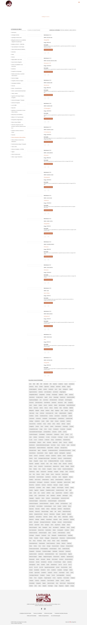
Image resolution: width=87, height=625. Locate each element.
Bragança (57, 410)
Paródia (30, 538)
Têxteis (30, 577)
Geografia (56, 471)
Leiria (48, 495)
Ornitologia (31, 535)
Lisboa (43, 498)
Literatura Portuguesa (15, 102)
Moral (42, 524)
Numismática (48, 530)
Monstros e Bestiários (67, 522)
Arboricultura (31, 397)
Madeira (43, 508)
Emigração (44, 450)
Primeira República (44, 548)
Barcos (30, 407)
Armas (50, 397)
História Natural (32, 482)
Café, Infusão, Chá (49, 413)
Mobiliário (42, 519)
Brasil (62, 410)
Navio (50, 527)
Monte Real (37, 524)
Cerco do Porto (32, 423)
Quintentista (40, 554)
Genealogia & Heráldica (16, 83)
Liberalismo (53, 495)
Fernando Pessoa (48, 466)
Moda (60, 519)
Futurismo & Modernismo (68, 469)
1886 (38, 384)
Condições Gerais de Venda (25, 613)
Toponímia (59, 577)
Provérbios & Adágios (47, 551)
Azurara (45, 405)
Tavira (67, 572)
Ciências (63, 423)
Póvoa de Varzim (55, 546)
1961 (41, 384)
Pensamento (62, 538)
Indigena (48, 487)
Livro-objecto (32, 506)
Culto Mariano (41, 437)
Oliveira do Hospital (42, 532)
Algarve (68, 386)
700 (50, 384)
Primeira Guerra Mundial (34, 548)
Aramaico (71, 394)
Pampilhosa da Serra (62, 535)
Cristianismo (56, 434)
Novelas (72, 527)
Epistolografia (62, 453)
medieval (69, 514)
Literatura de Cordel (65, 498)
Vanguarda (38, 583)
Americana (51, 389)
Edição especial (32, 447)
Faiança (55, 463)
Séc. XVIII (41, 567)
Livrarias (57, 503)
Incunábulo (39, 487)
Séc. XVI (30, 567)
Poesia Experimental (33, 543)
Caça (37, 413)
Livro (70, 503)
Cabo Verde (31, 413)
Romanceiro (31, 562)
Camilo (36, 415)
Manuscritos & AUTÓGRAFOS (16, 114)
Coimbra (46, 426)
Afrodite (41, 386)
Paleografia (54, 535)
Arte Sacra (31, 402)
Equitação (69, 453)
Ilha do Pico (31, 484)
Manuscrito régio (45, 511)
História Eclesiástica (59, 479)
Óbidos (54, 530)
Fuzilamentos (32, 471)
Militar (55, 516)
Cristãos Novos (49, 434)
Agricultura (46, 386)
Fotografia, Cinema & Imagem (17, 80)
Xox (45, 339)
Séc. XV (70, 564)
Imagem (61, 484)
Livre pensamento (64, 503)
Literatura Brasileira (55, 498)
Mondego (54, 522)
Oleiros (72, 530)
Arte (40, 399)
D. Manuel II (47, 439)
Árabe (66, 394)
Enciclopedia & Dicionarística (65, 450)
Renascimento (56, 556)
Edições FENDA (50, 447)
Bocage (42, 410)
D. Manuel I (41, 439)
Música (68, 524)
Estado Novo (69, 455)
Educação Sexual (32, 450)
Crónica (67, 434)
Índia (44, 487)
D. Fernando (53, 437)
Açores (66, 384)
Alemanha (58, 386)
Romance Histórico (68, 559)
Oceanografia (60, 530)
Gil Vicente (72, 471)
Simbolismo (43, 569)
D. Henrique (60, 437)
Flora (40, 469)
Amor (56, 389)
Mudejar (63, 524)
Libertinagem (65, 495)
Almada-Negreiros (32, 389)
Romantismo (43, 562)
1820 (34, 384)
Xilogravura (61, 585)
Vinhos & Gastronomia (15, 154)
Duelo (68, 445)
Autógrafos (70, 402)
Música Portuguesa (33, 527)
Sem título (47, 293)
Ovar (49, 535)
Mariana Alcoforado (66, 511)
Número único (41, 530)
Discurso (65, 442)
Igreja (73, 482)
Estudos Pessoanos (67, 458)
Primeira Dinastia (69, 546)
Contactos (56, 2)
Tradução (31, 580)
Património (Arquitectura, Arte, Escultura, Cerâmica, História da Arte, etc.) (18, 126)
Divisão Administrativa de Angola (42, 445)
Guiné (60, 476)
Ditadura (70, 442)
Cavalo (43, 421)
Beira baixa (66, 407)
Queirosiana (68, 551)
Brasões (66, 410)
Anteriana (41, 391)
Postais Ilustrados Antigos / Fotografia (18, 144)
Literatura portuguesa (33, 503)
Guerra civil (58, 474)
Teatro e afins (14, 146)
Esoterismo (13, 68)
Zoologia (72, 585)
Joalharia (48, 492)
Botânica (47, 410)
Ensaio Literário (40, 453)
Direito (12, 54)
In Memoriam (32, 487)
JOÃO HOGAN (49, 198)
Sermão (57, 567)
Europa (41, 461)
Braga (52, 410)
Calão (56, 413)
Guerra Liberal (32, 476)
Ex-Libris (62, 461)
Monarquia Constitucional (45, 522)
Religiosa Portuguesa (48, 556)
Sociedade (60, 569)
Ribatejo (48, 559)
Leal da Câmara (42, 495)
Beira (61, 407)
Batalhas (56, 407)
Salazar (64, 562)
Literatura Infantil (61, 500)
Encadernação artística (52, 450)
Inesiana (31, 490)
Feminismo (40, 466)
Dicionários (13, 51)
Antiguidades (41, 394)
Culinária (35, 437)
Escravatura (41, 455)
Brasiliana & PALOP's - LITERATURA (17, 44)
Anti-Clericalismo (47, 391)
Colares (51, 426)
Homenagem (39, 482)
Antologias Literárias (15, 35)
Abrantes (55, 384)
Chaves (49, 423)
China (54, 423)
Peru (30, 540)
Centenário (62, 421)
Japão (30, 492)
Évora (45, 461)
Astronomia (60, 402)
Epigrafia (51, 453)
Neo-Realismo (56, 527)
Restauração (31, 559)
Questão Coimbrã (32, 554)
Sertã (70, 567)
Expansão (31, 463)
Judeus (71, 492)
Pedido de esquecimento (44, 615)
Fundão (59, 469)
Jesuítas (43, 492)
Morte (52, 524)
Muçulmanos (57, 524)
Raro (57, 554)
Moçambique (49, 519)
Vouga (56, 585)
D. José (30, 439)
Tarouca (55, 572)
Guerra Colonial (65, 474)
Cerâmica (68, 421)
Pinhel (44, 540)
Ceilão (47, 421)
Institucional (41, 2)
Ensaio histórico (32, 453)
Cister (42, 426)
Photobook (39, 540)
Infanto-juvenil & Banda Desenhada (18, 90)
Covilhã (59, 431)
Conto (45, 429)
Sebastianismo (54, 564)
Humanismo (46, 482)
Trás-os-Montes (50, 580)
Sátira (38, 564)
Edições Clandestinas (41, 447)
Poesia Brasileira (64, 540)
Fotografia (49, 469)
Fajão (60, 463)
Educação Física (64, 447)
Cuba (30, 437)
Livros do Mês (26, 2)
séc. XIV (60, 564)
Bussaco (71, 410)
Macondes (37, 508)
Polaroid (58, 543)
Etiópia (30, 461)
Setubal (30, 569)
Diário (44, 442)
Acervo (33, 2)
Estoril (35, 458)
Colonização (65, 426)
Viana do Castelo (50, 583)
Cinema (37, 426)
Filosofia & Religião (15, 78)
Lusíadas (59, 506)
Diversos (13, 57)
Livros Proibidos (39, 506)
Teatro (72, 572)
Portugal (48, 546)
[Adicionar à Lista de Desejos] (48, 53)
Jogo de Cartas (59, 492)
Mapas (51, 511)
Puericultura (61, 551)
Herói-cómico (37, 479)
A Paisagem (47, 108)
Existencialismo (68, 461)
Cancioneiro (31, 418)
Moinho (30, 522)
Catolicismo (37, 421)
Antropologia (54, 394)
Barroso (51, 407)
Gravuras (13, 85)
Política (35, 546)
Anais (60, 389)
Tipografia (40, 577)
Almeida (40, 389)
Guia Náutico (47, 476)
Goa (30, 474)
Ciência (58, 423)
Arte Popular (61, 399)
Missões (71, 516)
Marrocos (46, 514)
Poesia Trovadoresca (51, 543)
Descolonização (32, 442)
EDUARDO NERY (49, 82)
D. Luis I (35, 439)
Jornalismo (66, 492)
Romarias (50, 562)
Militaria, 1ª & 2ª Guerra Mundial (17, 117)
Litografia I (47, 223)
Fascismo (70, 463)
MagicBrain (74, 622)
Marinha (31, 514)
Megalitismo (31, 516)
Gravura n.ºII (47, 63)
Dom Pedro (53, 445)
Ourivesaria (44, 535)
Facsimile (42, 463)
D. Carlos (48, 437)
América (45, 389)
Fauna (35, 466)
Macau (69, 506)
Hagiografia (65, 476)
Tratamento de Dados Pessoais (61, 613)
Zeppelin (67, 585)
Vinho (36, 585)
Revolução (43, 559)
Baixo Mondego (62, 405)
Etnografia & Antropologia (16, 71)
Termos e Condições (37, 613)
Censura (56, 421)
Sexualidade (36, 569)
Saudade (43, 564)
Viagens (12, 151)
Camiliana (31, 415)
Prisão (59, 548)
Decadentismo (58, 439)
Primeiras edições (53, 548)
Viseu (40, 585)
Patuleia (41, 538)
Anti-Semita (55, 391)
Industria (67, 487)
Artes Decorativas (38, 402)
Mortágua (47, 524)
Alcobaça (52, 386)
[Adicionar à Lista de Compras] (45, 53)
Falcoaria (64, 463)
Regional (70, 554)
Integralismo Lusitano (50, 490)
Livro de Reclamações (55, 615)
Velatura (46, 200)
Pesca (34, 540)
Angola (71, 389)
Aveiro (30, 405)
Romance (61, 559)
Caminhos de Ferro (43, 415)
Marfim (59, 511)
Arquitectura (62, 397)
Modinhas (72, 519)
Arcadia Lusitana (39, 397)
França (54, 469)
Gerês (66, 471)
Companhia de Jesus (33, 429)
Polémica (63, 543)
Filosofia (72, 466)
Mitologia (37, 519)
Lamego (31, 495)
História (52, 479)
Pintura (49, 540)
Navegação (45, 527)
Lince (71, 495)
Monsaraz (59, 522)
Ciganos (68, 423)
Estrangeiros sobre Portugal (44, 458)
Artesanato (54, 402)
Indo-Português (60, 487)
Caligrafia (70, 413)
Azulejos (40, 405)
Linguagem (31, 498)
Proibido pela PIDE (66, 548)
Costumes (54, 431)
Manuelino (31, 511)
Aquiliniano (61, 394)
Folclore (43, 469)
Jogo (53, 492)
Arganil (46, 397)
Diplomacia (55, 442)
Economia (73, 445)
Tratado (57, 580)
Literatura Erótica (43, 500)
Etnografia (36, 461)
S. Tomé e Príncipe (57, 562)
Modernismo (66, 519)
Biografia (37, 410)
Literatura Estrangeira (52, 500)
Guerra (52, 474)
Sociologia (66, 569)
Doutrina (63, 445)
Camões (51, 415)
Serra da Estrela (64, 567)
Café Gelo (42, 413)
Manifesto (60, 508)
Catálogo (31, 421)
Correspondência (47, 431)
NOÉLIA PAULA (49, 337)
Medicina (63, 514)
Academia (61, 384)
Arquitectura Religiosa (33, 399)
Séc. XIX (65, 564)
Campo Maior (64, 415)
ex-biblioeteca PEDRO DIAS (53, 461)
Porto (40, 546)
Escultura (48, 455)
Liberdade (59, 495)
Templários (42, 575)
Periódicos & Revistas (71, 538)
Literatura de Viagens (33, 500)
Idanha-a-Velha (67, 482)
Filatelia (62, 466)
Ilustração (56, 484)
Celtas (52, 421)
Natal (40, 527)
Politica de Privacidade (31, 615)
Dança (52, 439)
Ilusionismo (49, 484)
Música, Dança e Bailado (16, 122)
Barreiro (41, 407)
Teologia (48, 575)
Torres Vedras (66, 577)
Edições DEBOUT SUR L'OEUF (16, 59)
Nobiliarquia (62, 527)
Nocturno (46, 85)
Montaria (31, 524)
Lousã (54, 506)
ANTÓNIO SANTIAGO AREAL (52, 60)
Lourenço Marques (48, 506)
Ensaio (74, 450)
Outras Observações (48, 49)
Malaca (47, 508)
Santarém (69, 562)
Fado (47, 463)
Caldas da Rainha (62, 413)
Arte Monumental (53, 399)
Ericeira (30, 455)
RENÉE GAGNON (49, 313)
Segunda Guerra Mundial (49, 567)
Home (19, 2)
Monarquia (36, 522)
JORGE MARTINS (50, 152)
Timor (35, 577)
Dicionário (49, 442)
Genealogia (50, 471)
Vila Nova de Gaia (70, 583)
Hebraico (71, 476)
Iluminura (44, 484)
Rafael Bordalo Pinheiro (49, 554)
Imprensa (66, 484)
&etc (30, 384)
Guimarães (54, 476)
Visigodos (44, 585)
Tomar (54, 577)
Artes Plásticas (47, 402)
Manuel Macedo (67, 508)
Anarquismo (65, 389)
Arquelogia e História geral (16, 37)
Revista (37, 559)
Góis (34, 474)
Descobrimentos (66, 439)
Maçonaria (13, 107)
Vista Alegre (50, 585)
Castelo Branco (61, 418)
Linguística (38, 498)
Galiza (38, 471)
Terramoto (68, 575)
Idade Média (59, 482)
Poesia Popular (42, 543)
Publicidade (55, 551)
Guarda (47, 474)
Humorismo (53, 482)
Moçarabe (55, 519)
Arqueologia (56, 397)
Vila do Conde (62, 583)
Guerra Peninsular (40, 476)
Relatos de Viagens (33, 556)
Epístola (56, 453)
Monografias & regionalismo (16, 119)
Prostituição (38, 551)
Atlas (65, 402)
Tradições (73, 577)
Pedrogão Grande (54, 538)
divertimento (32, 445)
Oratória (54, 532)
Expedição (37, 463)
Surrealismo (43, 572)
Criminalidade (42, 434)
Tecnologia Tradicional (33, 575)
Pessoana (13, 134)
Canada (70, 415)
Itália (70, 490)
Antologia (48, 394)
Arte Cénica (45, 399)
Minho (59, 516)
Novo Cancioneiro (32, 530)
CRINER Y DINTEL (50, 221)
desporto (39, 442)
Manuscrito (37, 511)
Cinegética (31, 426)
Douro (58, 445)
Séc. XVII (36, 567)
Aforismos (31, 386)
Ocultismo (67, 530)
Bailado (55, 405)
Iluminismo (38, 484)
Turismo (62, 580)
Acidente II (47, 316)
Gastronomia (43, 471)
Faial (51, 463)
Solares (71, 569)
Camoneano (57, 415)
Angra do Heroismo (33, 391)
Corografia (69, 429)
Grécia (43, 474)
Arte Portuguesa (68, 399)
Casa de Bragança (52, 418)
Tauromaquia (61, 572)
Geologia (61, 471)
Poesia (58, 540)
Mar (55, 511)
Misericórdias (65, 516)
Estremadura (53, 458)
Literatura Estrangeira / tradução (17, 100)
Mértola (50, 516)
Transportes (43, 580)
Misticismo (31, 519)
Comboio (71, 426)
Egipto (39, 450)
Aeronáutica (71, 384)
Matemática (52, 514)
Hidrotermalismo (45, 479)
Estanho (31, 458)
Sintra (48, 569)
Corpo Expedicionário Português (35, 431)
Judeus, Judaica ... (14, 93)
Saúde (48, 564)
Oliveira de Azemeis (33, 532)
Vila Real (31, 585)
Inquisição (42, 490)
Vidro (57, 583)
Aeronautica (13, 32)
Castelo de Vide (69, 418)
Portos (44, 546)
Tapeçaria (50, 572)
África (36, 386)
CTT (71, 434)
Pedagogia (47, 538)
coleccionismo (58, 426)
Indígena (53, 487)
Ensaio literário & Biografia (16, 62)
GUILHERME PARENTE (50, 244)
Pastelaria (36, 538)
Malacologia (53, 508)
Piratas (53, 540)
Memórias (45, 516)
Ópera (49, 532)
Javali (35, 492)
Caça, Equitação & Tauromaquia (17, 46)
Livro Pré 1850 (13, 105)
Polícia (30, 546)
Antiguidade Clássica (33, 394)
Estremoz (60, 458)
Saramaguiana (32, 564)
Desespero (47, 177)
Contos (50, 429)
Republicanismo (70, 556)
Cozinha (64, 431)
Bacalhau (50, 405)
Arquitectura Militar (70, 397)
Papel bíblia (70, 535)
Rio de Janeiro (54, 559)
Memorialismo (39, 516)
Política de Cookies (48, 613)
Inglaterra (36, 490)
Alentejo (63, 386)
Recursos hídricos (63, 554)
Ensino (46, 453)
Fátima (30, 466)
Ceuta (44, 423)
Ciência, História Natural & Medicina (18, 49)
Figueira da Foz (56, 466)
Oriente (68, 532)
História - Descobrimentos (16, 88)
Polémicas (69, 543)
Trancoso (37, 580)
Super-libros (37, 572)
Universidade (31, 583)
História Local (67, 479)
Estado (64, 455)
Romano (37, 562)
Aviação (35, 405)
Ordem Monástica (61, 532)
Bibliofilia (48, 2)
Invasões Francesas (60, 490)
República (63, 556)
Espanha (59, 455)
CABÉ (48, 290)
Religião (40, 556)
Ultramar (67, 580)
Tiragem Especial (47, 577)
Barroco (46, 407)
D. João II (66, 437)
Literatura (48, 498)
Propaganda (31, 551)
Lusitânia (64, 506)
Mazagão (58, 514)
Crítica (62, 434)
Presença (62, 546)
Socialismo (53, 569)
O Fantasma (47, 132)
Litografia (46, 40)
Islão (66, 490)
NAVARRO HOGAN (50, 129)
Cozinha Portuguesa (33, 434)
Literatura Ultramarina (44, 503)
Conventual (62, 429)
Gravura (46, 155)
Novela (68, 527)
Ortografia (38, 535)
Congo (41, 429)
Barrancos (36, 407)
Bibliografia (31, 410)
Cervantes (39, 423)
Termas (53, 575)
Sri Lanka (31, 572)
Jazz (39, 492)
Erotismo (36, 455)
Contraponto (55, 429)
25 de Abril (46, 384)
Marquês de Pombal (38, 514)
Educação (57, 447)
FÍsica (30, 469)
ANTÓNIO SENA (49, 37)
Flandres (35, 469)
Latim (36, 495)
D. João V (71, 437)
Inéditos (72, 487)
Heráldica (31, 479)
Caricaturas (38, 418)
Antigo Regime (62, 391)
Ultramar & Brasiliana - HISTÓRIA (17, 149)
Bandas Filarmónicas (71, 405)
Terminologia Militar (60, 575)
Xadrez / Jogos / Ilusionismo (16, 156)
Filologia (67, 466)
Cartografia (45, 418)
